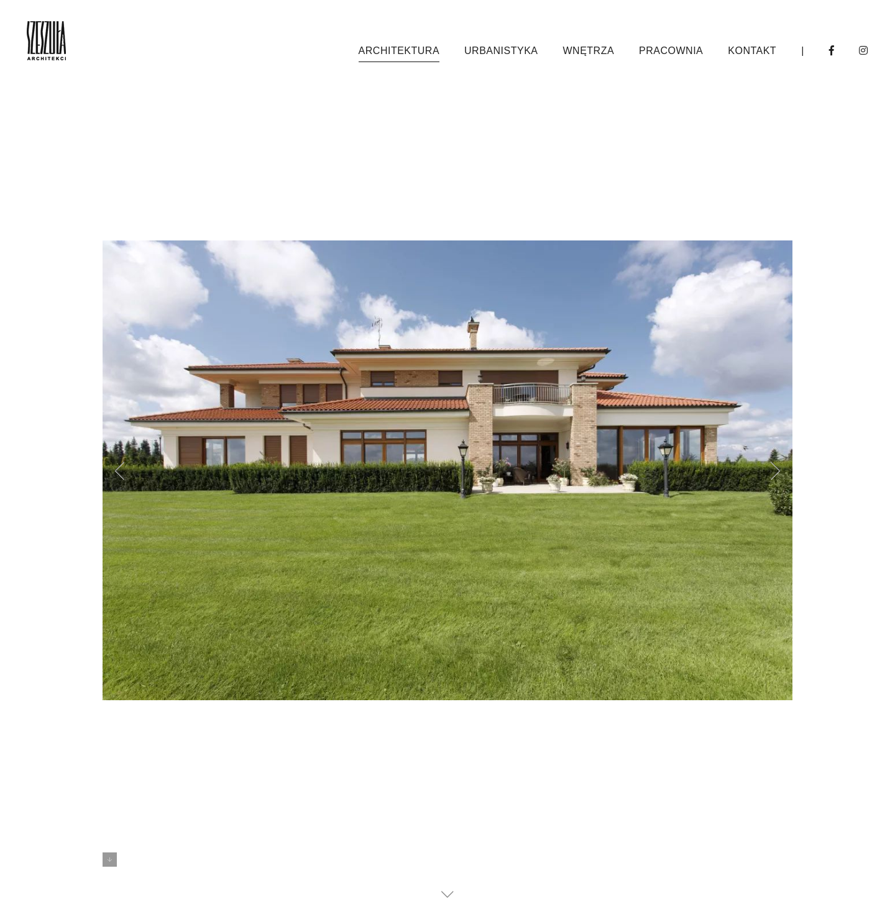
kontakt (752, 50)
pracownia (671, 50)
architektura (399, 50)
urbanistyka (501, 50)
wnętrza (588, 50)
